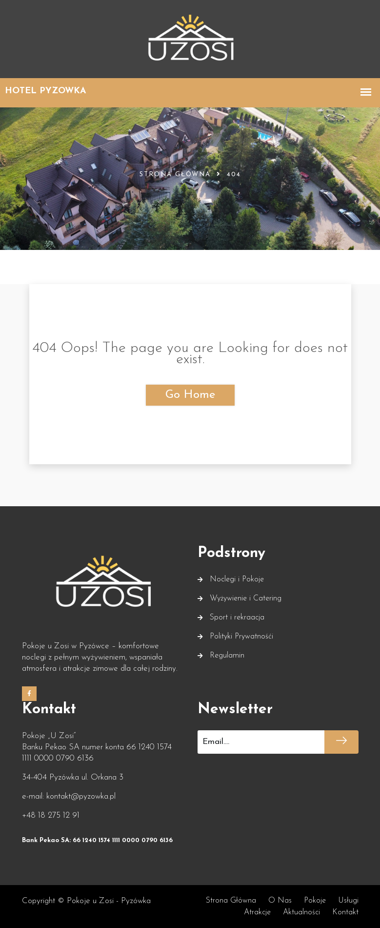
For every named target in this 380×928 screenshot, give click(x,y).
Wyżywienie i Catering (245, 598)
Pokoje (315, 901)
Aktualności (301, 912)
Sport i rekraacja (237, 617)
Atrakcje (257, 912)
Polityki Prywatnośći (241, 636)
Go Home (190, 395)
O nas (280, 901)
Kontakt (345, 912)
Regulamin (227, 656)
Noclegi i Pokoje (237, 579)
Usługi (348, 901)
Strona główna (175, 174)
